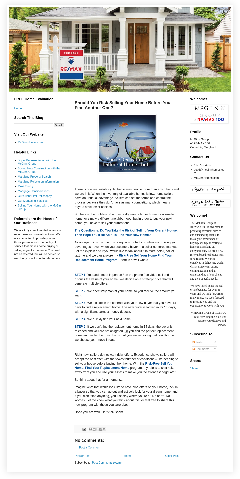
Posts (197, 342)
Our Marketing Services (32, 200)
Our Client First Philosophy (35, 195)
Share (194, 368)
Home (128, 455)
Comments (201, 349)
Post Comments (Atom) (107, 462)
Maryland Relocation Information (38, 181)
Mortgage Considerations (34, 191)
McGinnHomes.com (30, 142)
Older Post (172, 455)
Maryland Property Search (34, 176)
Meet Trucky (25, 186)
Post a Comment (89, 447)
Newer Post (83, 455)
